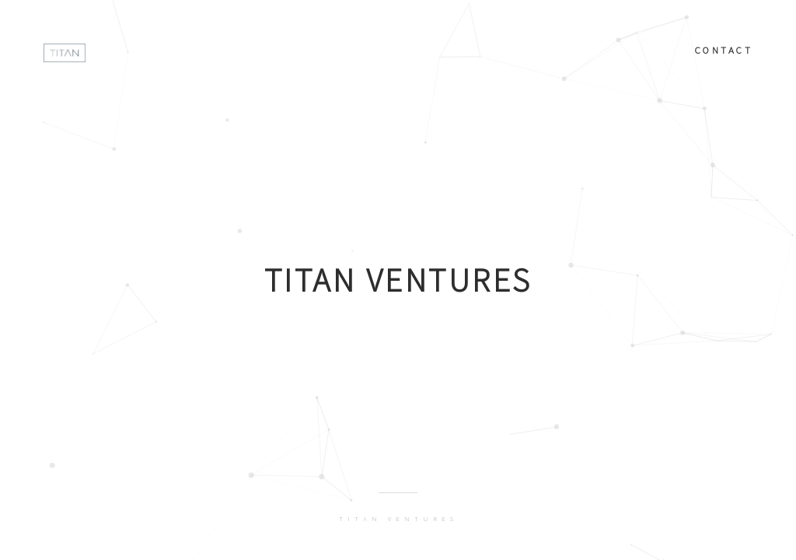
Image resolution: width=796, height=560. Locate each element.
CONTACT (724, 50)
